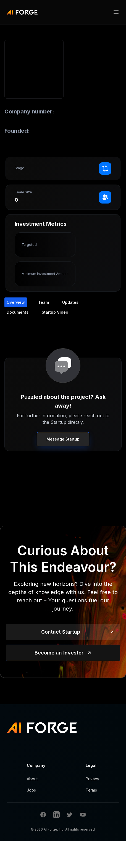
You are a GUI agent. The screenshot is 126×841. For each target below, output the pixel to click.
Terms (91, 790)
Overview (16, 302)
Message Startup (63, 439)
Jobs (31, 790)
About (32, 778)
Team (43, 302)
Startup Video (55, 312)
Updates (70, 302)
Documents (17, 312)
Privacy (92, 778)
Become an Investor (59, 653)
